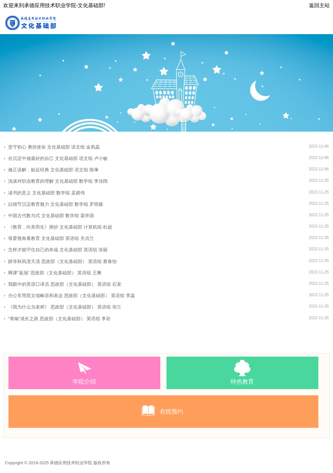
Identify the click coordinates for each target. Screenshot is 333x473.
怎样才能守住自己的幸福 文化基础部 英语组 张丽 (58, 249)
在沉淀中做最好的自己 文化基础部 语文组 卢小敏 (58, 158)
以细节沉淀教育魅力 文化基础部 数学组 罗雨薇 (55, 204)
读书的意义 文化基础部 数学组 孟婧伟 (46, 192)
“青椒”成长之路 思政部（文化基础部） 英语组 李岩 (59, 318)
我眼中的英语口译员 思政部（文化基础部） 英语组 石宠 (64, 284)
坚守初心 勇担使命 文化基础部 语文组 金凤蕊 (54, 147)
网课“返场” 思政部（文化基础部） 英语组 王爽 (54, 272)
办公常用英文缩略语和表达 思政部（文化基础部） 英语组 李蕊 (71, 295)
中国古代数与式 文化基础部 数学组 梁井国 (51, 215)
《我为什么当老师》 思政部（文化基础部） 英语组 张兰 (64, 306)
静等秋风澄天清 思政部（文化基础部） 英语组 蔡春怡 (62, 261)
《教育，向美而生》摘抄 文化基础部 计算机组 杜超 (60, 227)
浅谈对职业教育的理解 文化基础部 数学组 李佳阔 (58, 181)
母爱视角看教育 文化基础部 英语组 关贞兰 (51, 238)
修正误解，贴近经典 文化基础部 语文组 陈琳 (53, 169)
